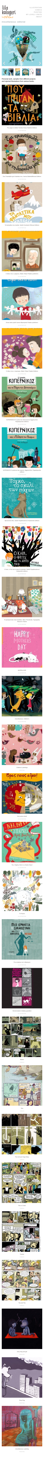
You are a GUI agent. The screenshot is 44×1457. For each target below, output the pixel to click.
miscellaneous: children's (22, 719)
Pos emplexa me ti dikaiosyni (22, 962)
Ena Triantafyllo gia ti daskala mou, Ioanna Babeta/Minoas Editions (22, 176)
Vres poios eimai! (22, 816)
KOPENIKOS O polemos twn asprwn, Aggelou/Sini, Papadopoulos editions (22, 471)
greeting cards (22, 670)
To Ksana (22, 913)
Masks (22, 1059)
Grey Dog (22, 1400)
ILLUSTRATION (36, 7)
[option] (22, 46)
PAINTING (38, 12)
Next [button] (40, 63)
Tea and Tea (22, 1303)
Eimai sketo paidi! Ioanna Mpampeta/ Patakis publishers (22, 322)
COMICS (38, 10)
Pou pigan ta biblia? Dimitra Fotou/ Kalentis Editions (22, 127)
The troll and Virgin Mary (22, 1157)
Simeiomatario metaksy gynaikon (22, 1011)
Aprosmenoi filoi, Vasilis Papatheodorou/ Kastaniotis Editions (22, 520)
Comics (22, 1062)
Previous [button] (4, 63)
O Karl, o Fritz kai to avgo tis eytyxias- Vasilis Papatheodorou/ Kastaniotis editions (22, 570)
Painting (22, 770)
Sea (22, 1108)
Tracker (22, 1254)
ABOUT (39, 17)
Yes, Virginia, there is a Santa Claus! (22, 865)
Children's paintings (22, 767)
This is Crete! (22, 1205)
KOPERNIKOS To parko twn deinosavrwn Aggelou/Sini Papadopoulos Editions (22, 420)
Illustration (22, 130)
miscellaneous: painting (22, 1449)
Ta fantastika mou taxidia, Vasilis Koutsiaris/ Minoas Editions (22, 225)
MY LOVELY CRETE (34, 14)
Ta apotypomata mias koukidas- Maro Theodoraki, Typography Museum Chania (22, 620)
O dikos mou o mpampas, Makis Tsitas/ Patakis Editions (22, 371)
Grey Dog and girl (22, 1351)
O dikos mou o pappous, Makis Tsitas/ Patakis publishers (22, 273)
